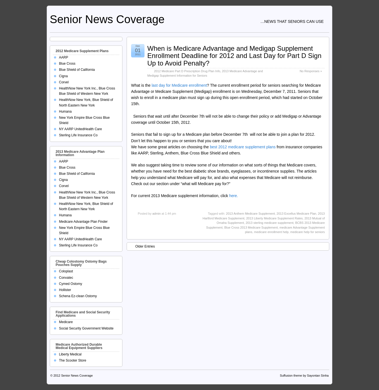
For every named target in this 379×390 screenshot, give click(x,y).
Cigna (63, 76)
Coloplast (66, 271)
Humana (65, 111)
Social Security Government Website (86, 328)
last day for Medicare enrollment (179, 85)
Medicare (66, 322)
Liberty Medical (70, 354)
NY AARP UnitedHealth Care (80, 129)
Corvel (64, 82)
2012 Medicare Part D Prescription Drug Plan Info (187, 71)
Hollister (65, 290)
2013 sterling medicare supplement (269, 222)
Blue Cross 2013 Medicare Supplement (251, 227)
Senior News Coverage (107, 19)
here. (233, 195)
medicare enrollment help (271, 232)
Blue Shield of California (77, 70)
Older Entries (142, 246)
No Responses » (311, 71)
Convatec (66, 278)
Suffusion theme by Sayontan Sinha (304, 375)
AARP (63, 57)
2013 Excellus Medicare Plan (296, 213)
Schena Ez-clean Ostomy (78, 296)
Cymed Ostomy (70, 284)
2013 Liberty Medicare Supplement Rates (274, 218)
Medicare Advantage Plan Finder (83, 222)
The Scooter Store (72, 360)
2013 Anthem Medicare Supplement (250, 213)
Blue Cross (67, 64)
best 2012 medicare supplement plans (243, 147)
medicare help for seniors (307, 232)
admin (156, 213)
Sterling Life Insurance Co (78, 135)
